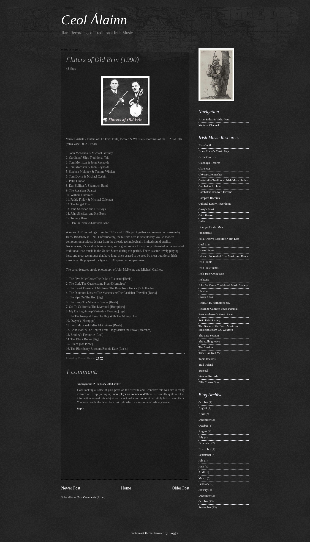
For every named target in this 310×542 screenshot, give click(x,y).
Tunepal (203, 370)
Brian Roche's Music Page (214, 151)
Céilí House (205, 215)
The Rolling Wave (209, 341)
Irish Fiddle (205, 262)
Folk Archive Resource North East (219, 238)
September (205, 454)
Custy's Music (207, 209)
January (203, 490)
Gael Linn (204, 244)
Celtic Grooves (207, 157)
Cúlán (202, 221)
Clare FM (204, 168)
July (201, 437)
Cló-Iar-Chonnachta (210, 174)
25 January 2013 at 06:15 (108, 384)
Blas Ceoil (205, 145)
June (201, 466)
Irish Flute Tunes (208, 268)
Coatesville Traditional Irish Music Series (223, 180)
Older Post (180, 488)
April (202, 414)
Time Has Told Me (210, 353)
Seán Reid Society (209, 320)
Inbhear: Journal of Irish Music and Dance (223, 256)
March (202, 478)
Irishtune (204, 279)
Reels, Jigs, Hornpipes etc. (214, 302)
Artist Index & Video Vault (214, 119)
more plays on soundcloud (128, 394)
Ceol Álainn (94, 19)
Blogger (173, 533)
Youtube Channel (209, 125)
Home (126, 488)
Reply (80, 408)
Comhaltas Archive (210, 186)
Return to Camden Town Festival (218, 308)
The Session (206, 347)
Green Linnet (206, 250)
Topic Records (207, 359)
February (204, 484)
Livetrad (204, 291)
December (205, 419)
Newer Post (70, 488)
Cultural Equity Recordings (215, 203)
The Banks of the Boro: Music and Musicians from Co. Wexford (219, 328)
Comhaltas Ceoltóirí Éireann (215, 192)
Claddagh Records (209, 162)
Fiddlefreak (205, 232)
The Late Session (209, 335)
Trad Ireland (206, 364)
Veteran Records (208, 376)
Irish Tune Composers (212, 273)
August (203, 408)
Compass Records (209, 198)
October (203, 402)
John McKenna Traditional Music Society (223, 285)
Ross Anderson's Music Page (216, 314)
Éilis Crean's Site (209, 382)
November (205, 449)
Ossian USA (206, 297)
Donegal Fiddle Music (212, 227)
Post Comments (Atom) (91, 497)
